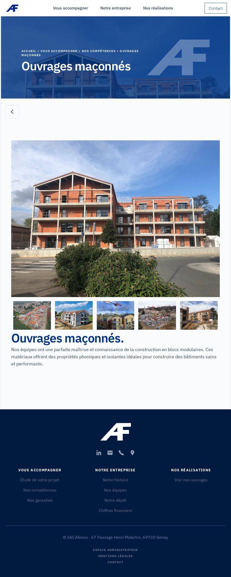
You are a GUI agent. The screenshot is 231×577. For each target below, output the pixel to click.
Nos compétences (40, 490)
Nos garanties (40, 500)
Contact (216, 8)
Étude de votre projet (39, 479)
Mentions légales (115, 556)
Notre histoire (115, 479)
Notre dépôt (115, 500)
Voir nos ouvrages (191, 479)
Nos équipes (115, 490)
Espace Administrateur (115, 550)
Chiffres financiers (115, 510)
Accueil (28, 51)
